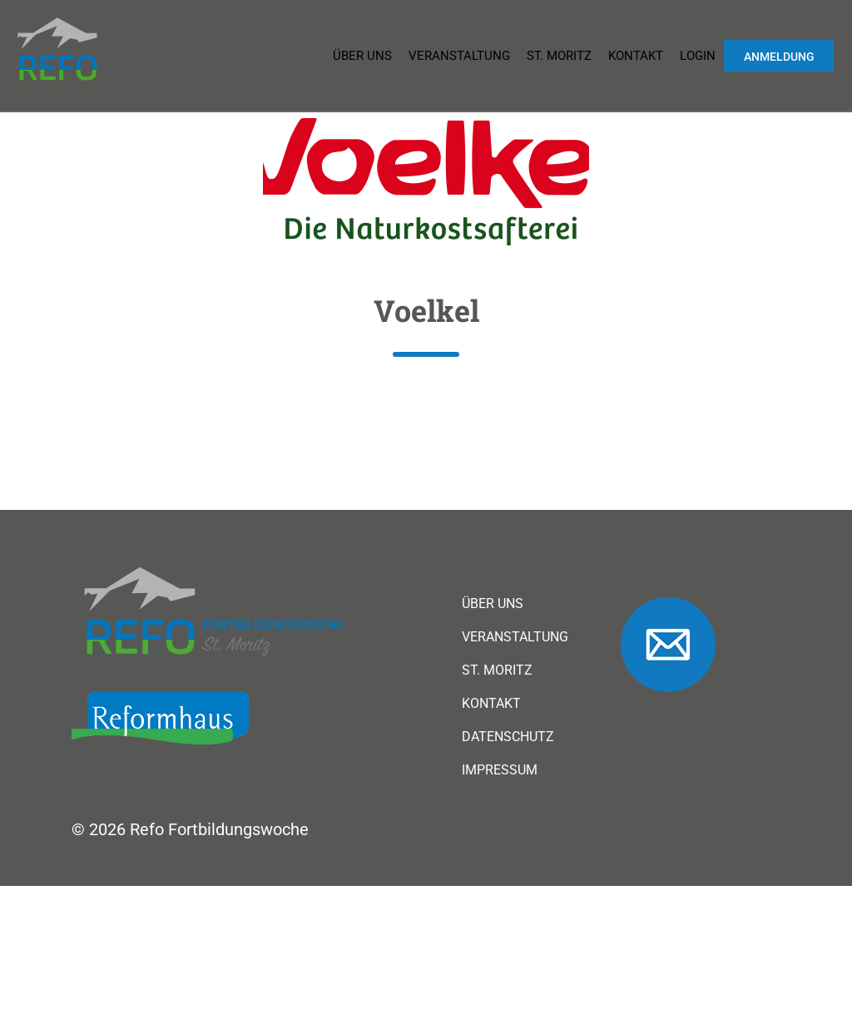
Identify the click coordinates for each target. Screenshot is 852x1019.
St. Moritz (559, 55)
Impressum (499, 770)
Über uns (362, 55)
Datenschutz (508, 737)
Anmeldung (779, 56)
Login (698, 55)
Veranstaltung (459, 55)
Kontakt (635, 55)
